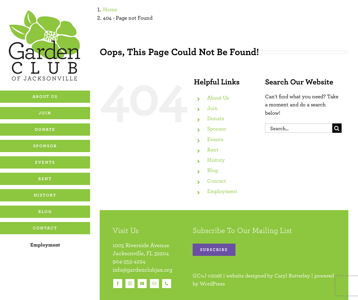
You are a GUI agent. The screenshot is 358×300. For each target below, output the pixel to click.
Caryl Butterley (292, 275)
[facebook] (117, 283)
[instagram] (129, 283)
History (216, 159)
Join (212, 107)
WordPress (212, 283)
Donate (215, 118)
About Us (218, 97)
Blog (212, 170)
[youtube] (142, 283)
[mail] (154, 283)
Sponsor (216, 128)
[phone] (166, 283)
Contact (216, 180)
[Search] (337, 128)
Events (215, 139)
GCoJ (200, 275)
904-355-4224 (129, 261)
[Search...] (298, 128)
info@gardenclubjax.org (142, 269)
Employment (222, 191)
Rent (212, 149)
